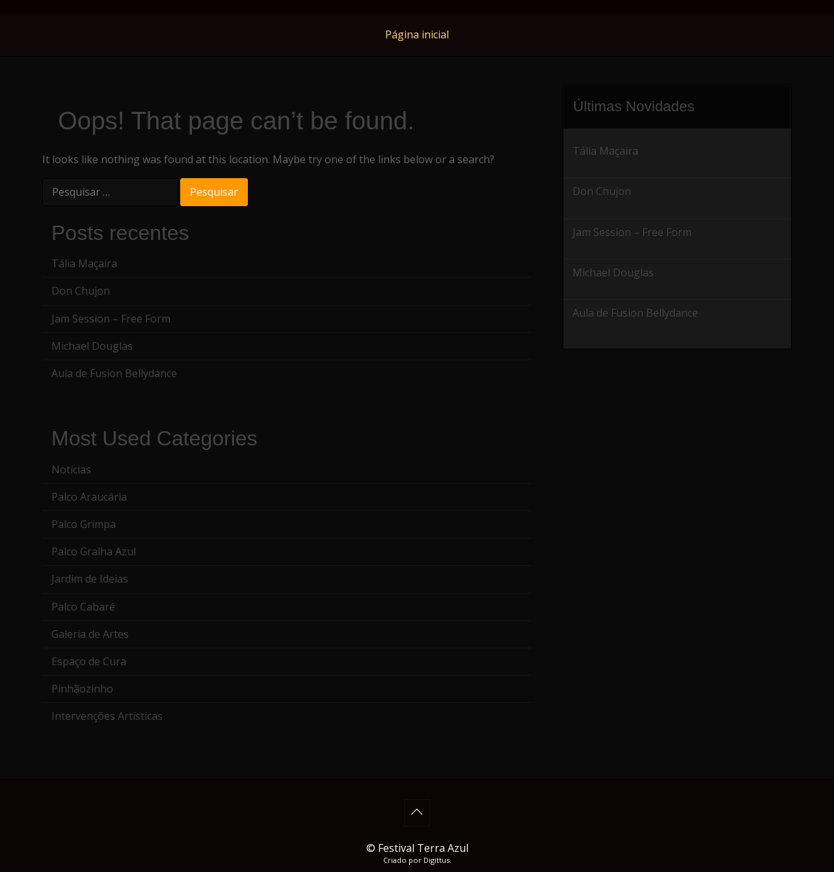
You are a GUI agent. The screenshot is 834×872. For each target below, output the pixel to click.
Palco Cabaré (83, 607)
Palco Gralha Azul (93, 551)
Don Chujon (80, 291)
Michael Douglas (92, 346)
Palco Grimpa (83, 524)
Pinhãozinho (82, 688)
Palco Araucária (89, 497)
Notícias (71, 469)
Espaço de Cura (88, 661)
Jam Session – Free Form (110, 318)
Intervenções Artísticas (107, 716)
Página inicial (417, 34)
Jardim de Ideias (89, 579)
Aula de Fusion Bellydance (114, 373)
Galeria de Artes (90, 634)
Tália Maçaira (84, 263)
